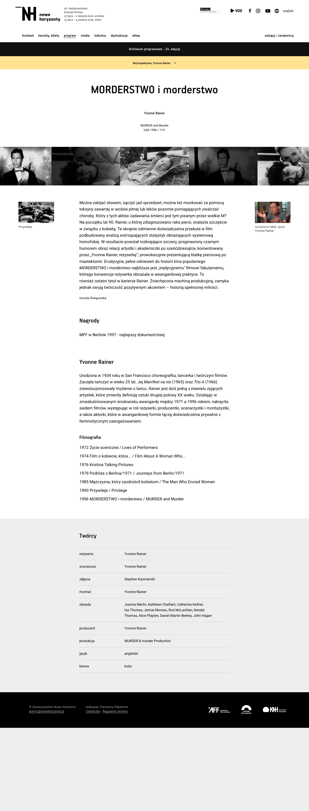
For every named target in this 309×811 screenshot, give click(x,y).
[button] (300, 208)
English (288, 11)
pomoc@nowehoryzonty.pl (46, 794)
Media (85, 36)
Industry (100, 36)
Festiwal (28, 36)
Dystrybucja (119, 36)
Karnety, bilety (48, 36)
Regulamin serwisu (115, 794)
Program (70, 36)
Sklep (136, 36)
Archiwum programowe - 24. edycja (154, 49)
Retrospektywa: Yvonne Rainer (151, 63)
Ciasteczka (93, 794)
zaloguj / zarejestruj (279, 36)
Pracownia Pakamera (114, 790)
